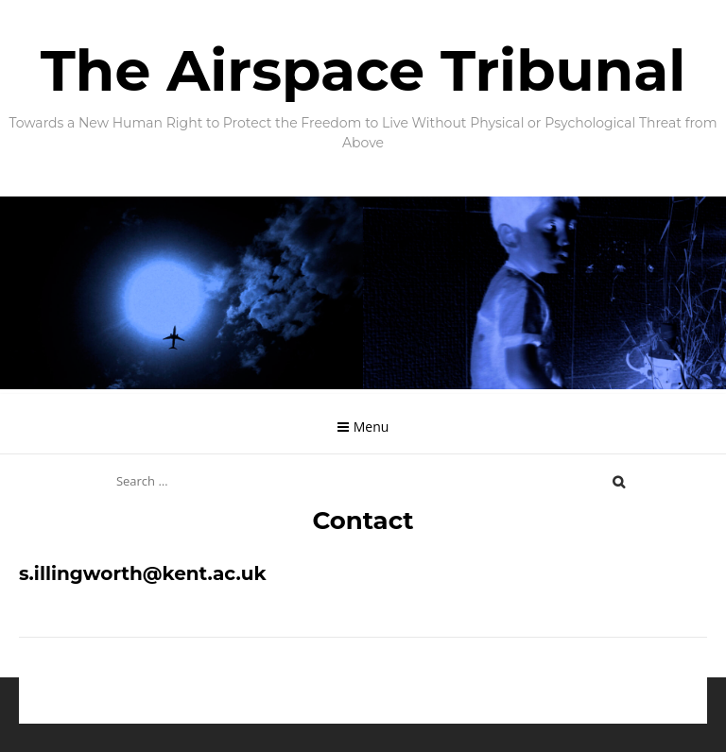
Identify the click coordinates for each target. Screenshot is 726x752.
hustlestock (518, 714)
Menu (371, 427)
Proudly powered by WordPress (266, 714)
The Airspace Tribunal (363, 70)
